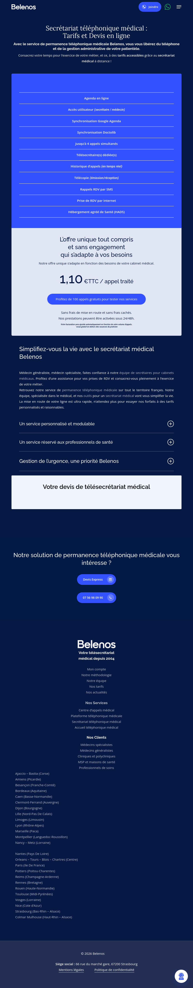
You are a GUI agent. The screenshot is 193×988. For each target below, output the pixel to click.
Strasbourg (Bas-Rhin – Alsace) (37, 911)
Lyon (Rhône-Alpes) (29, 825)
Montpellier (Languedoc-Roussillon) (41, 837)
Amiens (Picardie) (28, 779)
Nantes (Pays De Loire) (32, 853)
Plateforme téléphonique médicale (96, 716)
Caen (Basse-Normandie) (33, 796)
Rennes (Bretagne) (29, 882)
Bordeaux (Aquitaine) (31, 791)
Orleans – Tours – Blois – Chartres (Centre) (46, 859)
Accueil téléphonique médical (96, 727)
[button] (179, 7)
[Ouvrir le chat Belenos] (181, 976)
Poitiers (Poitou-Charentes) (35, 871)
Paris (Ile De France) (30, 865)
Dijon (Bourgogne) (28, 808)
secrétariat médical (120, 396)
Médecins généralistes (96, 750)
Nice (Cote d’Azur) (28, 905)
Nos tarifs (96, 686)
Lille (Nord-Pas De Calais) (33, 814)
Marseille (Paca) (27, 831)
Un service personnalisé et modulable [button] (96, 424)
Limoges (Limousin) (29, 819)
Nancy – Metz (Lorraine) (32, 842)
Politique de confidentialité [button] (114, 970)
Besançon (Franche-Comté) (35, 785)
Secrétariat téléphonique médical (96, 721)
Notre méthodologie (96, 675)
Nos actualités (96, 692)
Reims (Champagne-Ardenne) (37, 877)
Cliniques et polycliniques (96, 756)
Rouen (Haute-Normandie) (34, 888)
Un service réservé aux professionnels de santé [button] (96, 442)
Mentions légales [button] (71, 970)
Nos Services (96, 703)
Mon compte (96, 669)
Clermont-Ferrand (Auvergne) (37, 802)
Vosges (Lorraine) (28, 900)
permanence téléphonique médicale (89, 390)
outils (88, 396)
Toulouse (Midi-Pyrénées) (34, 894)
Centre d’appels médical (96, 710)
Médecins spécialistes (96, 744)
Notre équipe (96, 681)
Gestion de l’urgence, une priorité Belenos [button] (96, 461)
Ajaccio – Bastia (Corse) (32, 773)
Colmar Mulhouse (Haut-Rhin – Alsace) (43, 917)
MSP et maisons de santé (96, 762)
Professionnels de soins (96, 768)
